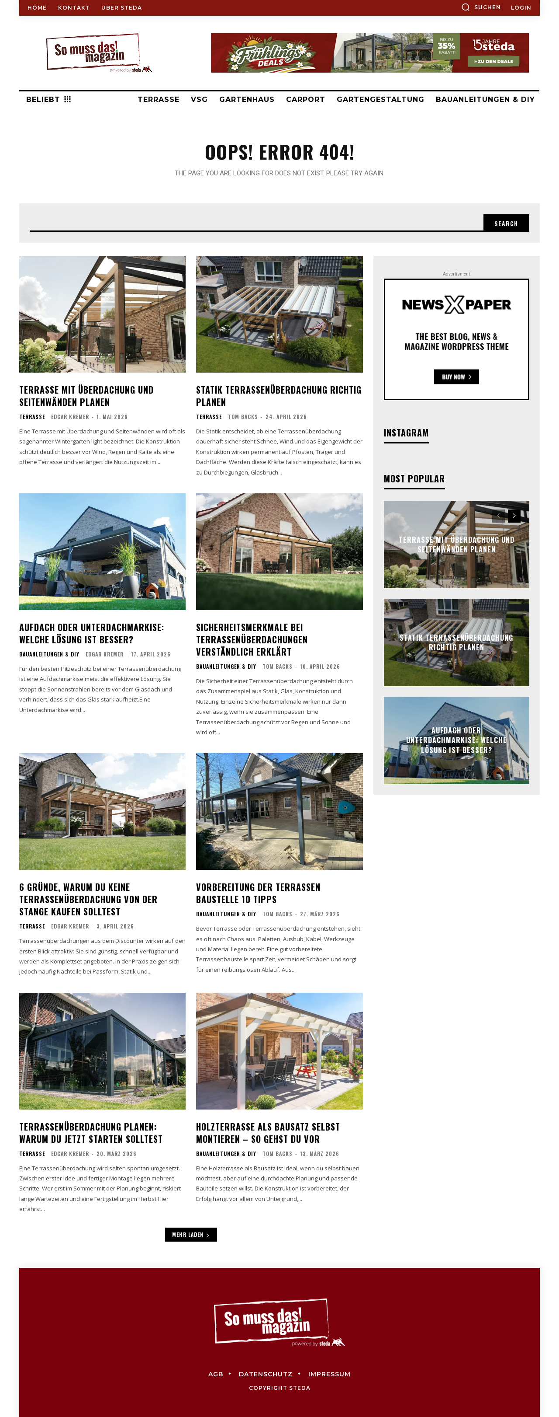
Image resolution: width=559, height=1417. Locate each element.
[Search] (506, 223)
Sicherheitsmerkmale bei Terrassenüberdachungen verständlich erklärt (252, 639)
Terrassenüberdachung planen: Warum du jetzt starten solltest (91, 1132)
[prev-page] (498, 516)
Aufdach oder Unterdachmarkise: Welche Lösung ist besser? (91, 633)
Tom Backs (243, 416)
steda (300, 1388)
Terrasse (32, 416)
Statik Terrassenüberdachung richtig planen (279, 395)
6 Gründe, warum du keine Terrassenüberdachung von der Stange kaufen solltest (88, 899)
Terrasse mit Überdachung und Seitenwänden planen (86, 395)
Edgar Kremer (70, 416)
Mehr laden (191, 1234)
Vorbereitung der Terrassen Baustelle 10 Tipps (258, 893)
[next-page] (514, 516)
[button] (481, 7)
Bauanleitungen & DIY (49, 654)
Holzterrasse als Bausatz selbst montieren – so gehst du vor (268, 1132)
